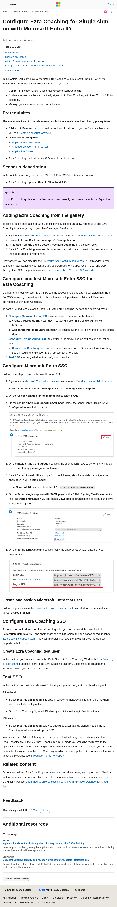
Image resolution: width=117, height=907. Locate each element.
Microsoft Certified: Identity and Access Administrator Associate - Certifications (46, 860)
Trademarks (26, 902)
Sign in (110, 4)
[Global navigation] (3, 4)
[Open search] (103, 4)
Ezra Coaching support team (19, 638)
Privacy (71, 897)
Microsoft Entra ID (44, 11)
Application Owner (22, 151)
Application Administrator (26, 142)
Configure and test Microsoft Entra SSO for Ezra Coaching (34, 65)
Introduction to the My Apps (46, 755)
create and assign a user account (54, 608)
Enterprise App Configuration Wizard (64, 261)
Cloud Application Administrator (30, 146)
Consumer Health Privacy (94, 897)
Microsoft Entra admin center (41, 235)
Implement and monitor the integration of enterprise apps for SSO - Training (43, 843)
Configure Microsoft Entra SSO (28, 316)
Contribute (58, 897)
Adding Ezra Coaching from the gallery (24, 61)
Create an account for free (34, 133)
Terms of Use (9, 902)
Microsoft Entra (22, 11)
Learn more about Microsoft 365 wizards (71, 270)
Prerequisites (12, 52)
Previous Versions (29, 897)
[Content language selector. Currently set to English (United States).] (18, 890)
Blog (44, 897)
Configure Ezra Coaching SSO (27, 339)
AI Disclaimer (9, 897)
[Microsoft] (58, 4)
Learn (6, 11)
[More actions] (111, 11)
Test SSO (14, 357)
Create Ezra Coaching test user (31, 348)
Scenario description (15, 57)
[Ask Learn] (105, 11)
